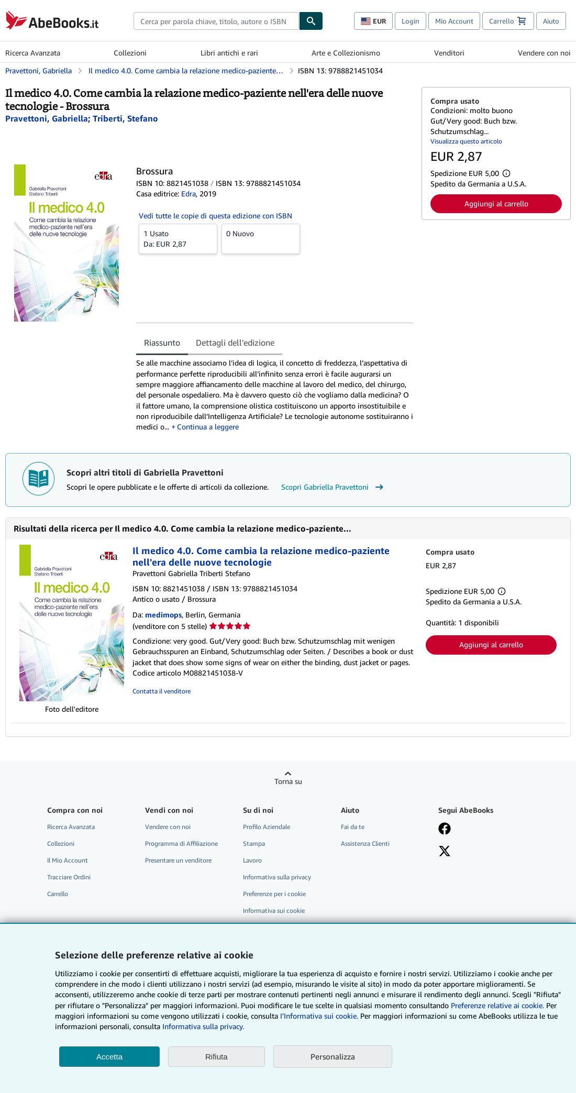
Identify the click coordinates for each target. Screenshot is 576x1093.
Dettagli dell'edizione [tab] (235, 342)
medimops (163, 614)
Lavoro (252, 860)
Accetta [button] (109, 1056)
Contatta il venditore (161, 691)
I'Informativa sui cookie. (319, 1015)
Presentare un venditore (178, 860)
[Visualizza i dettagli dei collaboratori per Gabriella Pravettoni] (46, 118)
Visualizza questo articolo (466, 141)
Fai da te (352, 827)
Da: (178, 238)
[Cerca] (311, 21)
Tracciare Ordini (69, 877)
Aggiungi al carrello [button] (496, 203)
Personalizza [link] (333, 1056)
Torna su (288, 781)
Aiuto (551, 21)
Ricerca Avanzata (32, 52)
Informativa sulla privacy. (203, 1026)
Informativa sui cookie (274, 910)
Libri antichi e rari (229, 52)
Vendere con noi (544, 52)
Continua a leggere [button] (208, 426)
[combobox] (216, 21)
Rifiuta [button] (216, 1056)
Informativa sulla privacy (277, 877)
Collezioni (130, 52)
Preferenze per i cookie (274, 894)
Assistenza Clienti (365, 843)
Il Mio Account (67, 860)
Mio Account (454, 21)
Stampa (254, 843)
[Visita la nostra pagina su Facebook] (444, 830)
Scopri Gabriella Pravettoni (333, 487)
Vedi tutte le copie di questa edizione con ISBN (215, 215)
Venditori (449, 52)
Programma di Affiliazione (181, 843)
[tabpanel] (274, 395)
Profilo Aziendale (266, 827)
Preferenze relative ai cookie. (497, 1005)
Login (410, 21)
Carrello (57, 894)
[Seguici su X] (444, 852)
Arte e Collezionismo (346, 52)
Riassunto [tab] (162, 342)
